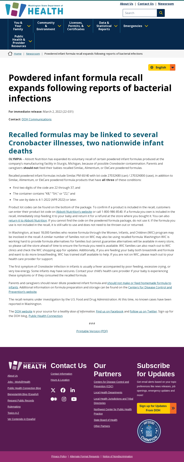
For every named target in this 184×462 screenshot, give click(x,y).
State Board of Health (105, 420)
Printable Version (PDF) (92, 331)
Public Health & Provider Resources (22, 41)
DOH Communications (37, 119)
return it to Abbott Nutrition (28, 220)
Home (18, 53)
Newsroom (166, 4)
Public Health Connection (46, 316)
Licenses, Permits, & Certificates (79, 26)
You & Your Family (22, 26)
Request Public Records (21, 400)
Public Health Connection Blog (24, 388)
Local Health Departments (108, 392)
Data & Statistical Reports (107, 26)
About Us (126, 4)
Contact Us (146, 4)
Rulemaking (14, 406)
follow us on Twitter (143, 311)
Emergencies (136, 26)
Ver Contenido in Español (21, 419)
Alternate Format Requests (84, 456)
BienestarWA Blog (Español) (23, 394)
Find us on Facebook (109, 311)
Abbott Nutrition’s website (74, 212)
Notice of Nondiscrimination (118, 456)
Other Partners (102, 426)
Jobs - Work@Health (19, 382)
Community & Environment (49, 26)
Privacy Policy (59, 456)
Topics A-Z (13, 413)
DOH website (23, 311)
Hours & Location (60, 380)
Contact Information (61, 374)
